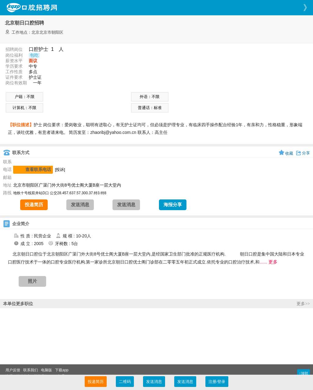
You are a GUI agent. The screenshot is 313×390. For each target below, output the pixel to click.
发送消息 (80, 204)
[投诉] (60, 169)
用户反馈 (13, 370)
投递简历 (34, 204)
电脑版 (46, 370)
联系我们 (30, 370)
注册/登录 (217, 381)
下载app (61, 370)
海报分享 (173, 204)
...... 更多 (269, 261)
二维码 (125, 381)
